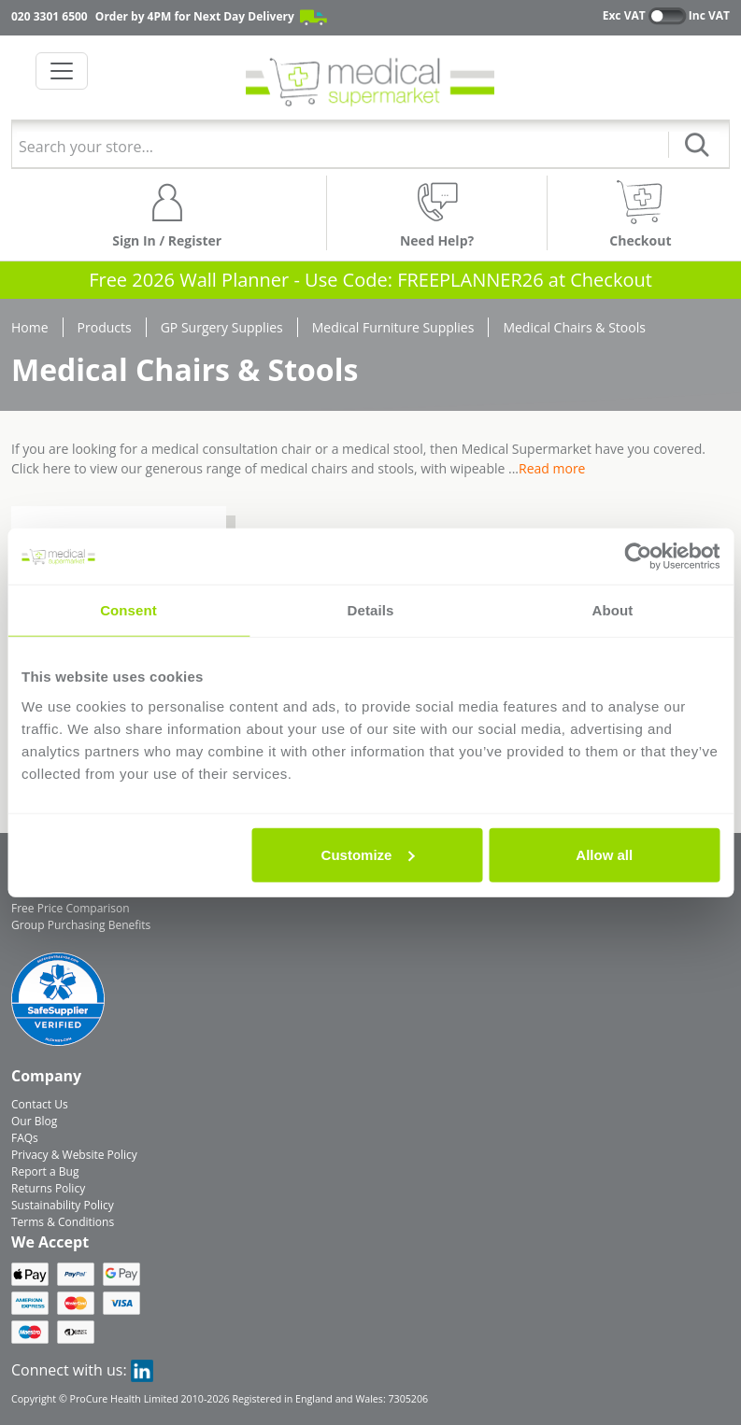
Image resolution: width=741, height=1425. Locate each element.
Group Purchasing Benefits (80, 925)
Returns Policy (48, 1188)
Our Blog (34, 1121)
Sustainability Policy (62, 1205)
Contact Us (39, 1104)
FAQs (24, 1138)
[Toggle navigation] (62, 71)
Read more (552, 468)
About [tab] (613, 610)
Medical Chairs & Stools (574, 327)
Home (30, 327)
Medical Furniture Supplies (393, 327)
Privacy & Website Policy (74, 1155)
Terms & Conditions (62, 1222)
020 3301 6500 (49, 16)
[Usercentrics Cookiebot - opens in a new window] (638, 557)
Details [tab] (371, 610)
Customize (368, 854)
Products (105, 327)
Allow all (604, 854)
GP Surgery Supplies (222, 327)
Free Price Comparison (70, 908)
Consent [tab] (128, 610)
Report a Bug (44, 1171)
